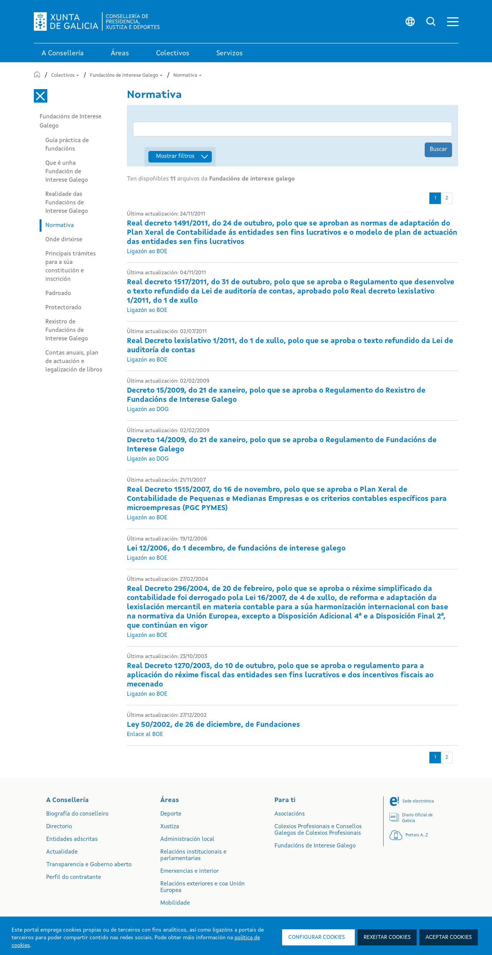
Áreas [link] (120, 53)
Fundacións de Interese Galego (126, 75)
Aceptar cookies (449, 937)
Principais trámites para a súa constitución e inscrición (70, 266)
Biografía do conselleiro (77, 814)
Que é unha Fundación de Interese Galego (66, 171)
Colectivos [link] (172, 53)
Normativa (187, 75)
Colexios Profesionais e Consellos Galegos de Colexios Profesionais (318, 830)
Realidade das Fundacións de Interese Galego (66, 202)
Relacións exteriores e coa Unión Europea (202, 887)
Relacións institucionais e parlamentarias (193, 855)
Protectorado (63, 308)
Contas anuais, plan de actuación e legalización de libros (73, 361)
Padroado (58, 293)
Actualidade (62, 852)
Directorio (59, 827)
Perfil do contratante (73, 877)
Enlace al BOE (145, 735)
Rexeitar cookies (387, 937)
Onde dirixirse (63, 240)
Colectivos (65, 75)
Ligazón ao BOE (147, 252)
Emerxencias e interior (189, 871)
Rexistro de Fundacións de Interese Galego (66, 330)
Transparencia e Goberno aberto (88, 865)
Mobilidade (175, 903)
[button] (453, 21)
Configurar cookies (316, 937)
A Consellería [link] (63, 53)
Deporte (170, 814)
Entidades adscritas (72, 839)
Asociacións (289, 814)
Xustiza (169, 827)
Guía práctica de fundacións (67, 145)
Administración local (187, 839)
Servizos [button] (229, 53)
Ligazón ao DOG (148, 410)
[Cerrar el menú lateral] (40, 96)
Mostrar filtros (175, 156)
